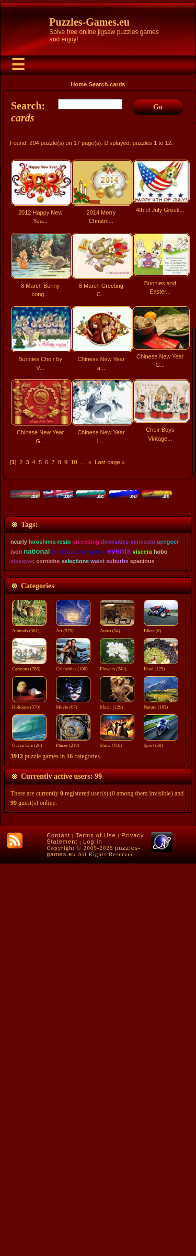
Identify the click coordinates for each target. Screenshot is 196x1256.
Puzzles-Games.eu (89, 22)
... (82, 462)
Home (79, 84)
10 (74, 462)
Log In (92, 1234)
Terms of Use (96, 1228)
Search (98, 84)
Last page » (110, 462)
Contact (58, 1228)
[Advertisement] (98, 564)
